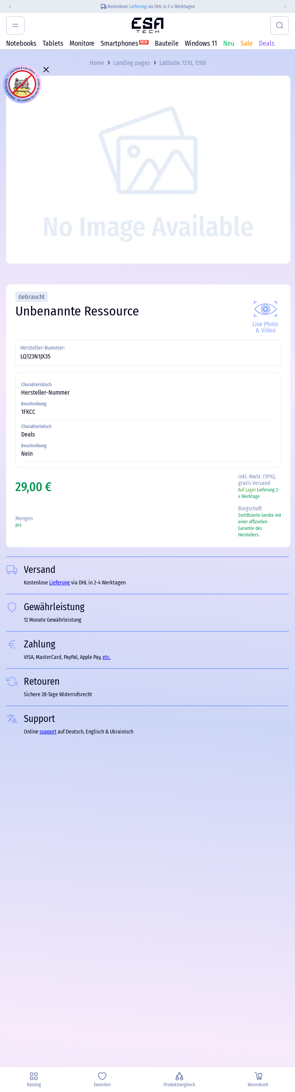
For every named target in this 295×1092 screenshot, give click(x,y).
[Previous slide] (6, 6)
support (48, 732)
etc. (107, 657)
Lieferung (138, 6)
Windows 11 (201, 43)
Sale (246, 43)
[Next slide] (288, 6)
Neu (228, 43)
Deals (267, 43)
